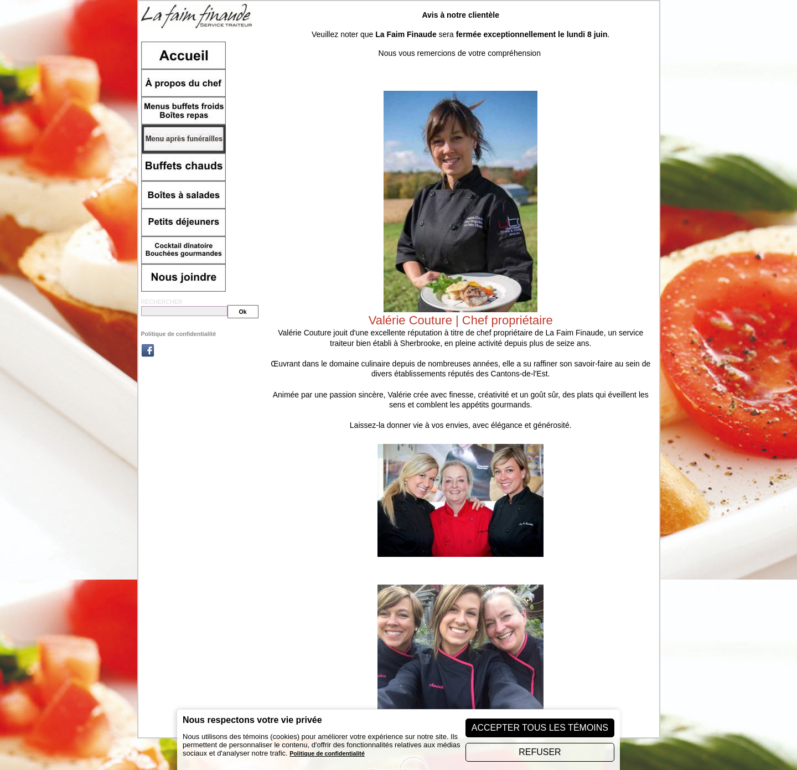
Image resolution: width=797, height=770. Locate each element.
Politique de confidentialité (178, 333)
